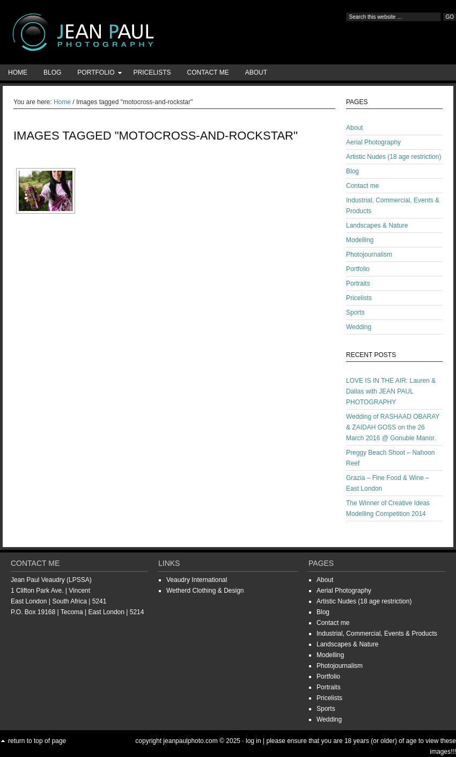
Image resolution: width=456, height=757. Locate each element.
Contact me (208, 72)
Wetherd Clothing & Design (205, 590)
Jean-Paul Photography (107, 32)
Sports (355, 312)
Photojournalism (369, 254)
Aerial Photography (373, 142)
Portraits (358, 283)
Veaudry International (196, 580)
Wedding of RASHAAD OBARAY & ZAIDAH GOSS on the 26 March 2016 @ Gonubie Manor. (392, 427)
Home (17, 72)
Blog (52, 72)
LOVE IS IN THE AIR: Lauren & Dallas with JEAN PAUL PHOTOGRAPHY (391, 391)
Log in (253, 741)
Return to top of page (37, 741)
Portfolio (95, 74)
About (256, 72)
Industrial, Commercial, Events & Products (377, 633)
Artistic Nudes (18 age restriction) (393, 157)
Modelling (359, 240)
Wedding (358, 327)
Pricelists (152, 72)
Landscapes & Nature (377, 225)
